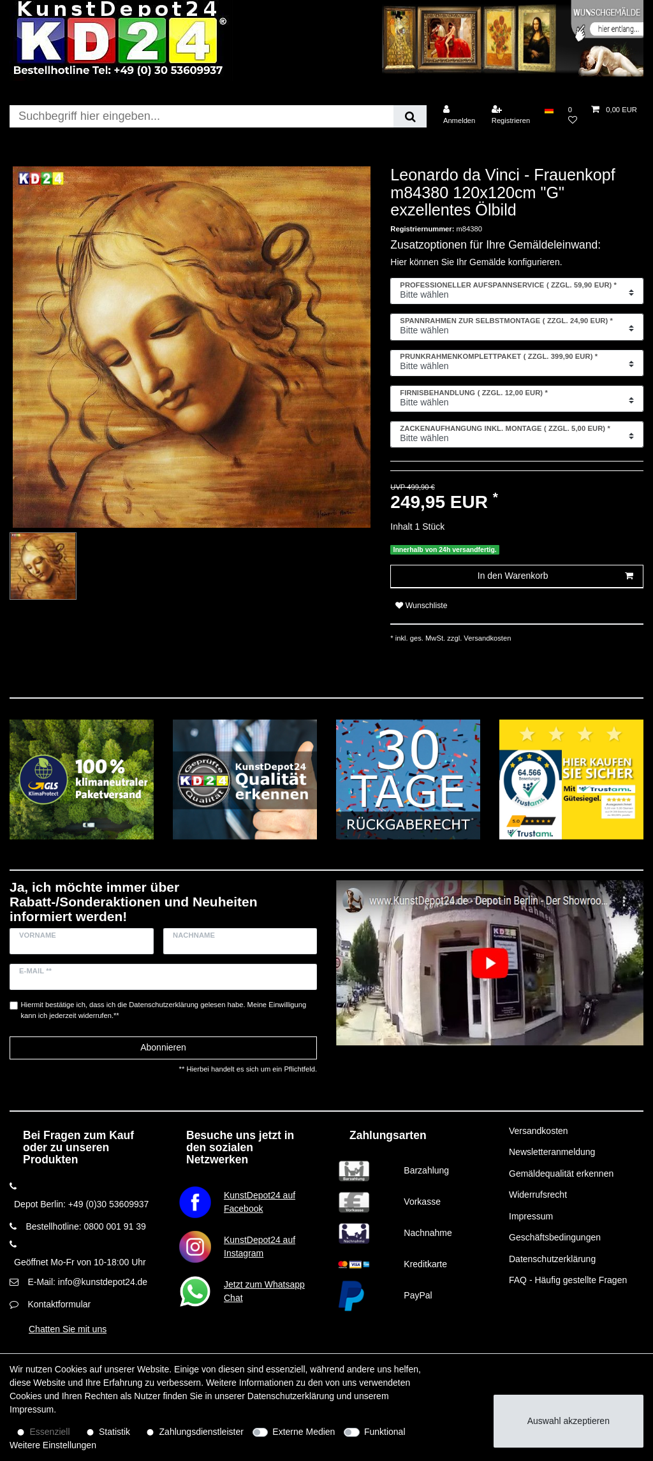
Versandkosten (486, 638)
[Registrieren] (511, 115)
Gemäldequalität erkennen (561, 1173)
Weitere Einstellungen (53, 1445)
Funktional (385, 1432)
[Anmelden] (459, 115)
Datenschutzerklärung (552, 1259)
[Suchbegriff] (201, 116)
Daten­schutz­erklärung (290, 1396)
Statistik (114, 1432)
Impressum (531, 1216)
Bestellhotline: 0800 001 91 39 (85, 1226)
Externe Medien (303, 1432)
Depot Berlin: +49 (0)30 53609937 (81, 1204)
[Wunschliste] (572, 115)
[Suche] (409, 116)
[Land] (549, 110)
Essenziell (50, 1432)
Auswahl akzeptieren (568, 1421)
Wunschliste (421, 605)
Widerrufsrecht (538, 1194)
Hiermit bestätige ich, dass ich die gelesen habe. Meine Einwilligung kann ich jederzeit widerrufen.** (164, 1010)
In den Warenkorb (555, 576)
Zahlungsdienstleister (201, 1432)
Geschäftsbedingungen (555, 1237)
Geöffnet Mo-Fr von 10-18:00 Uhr (80, 1262)
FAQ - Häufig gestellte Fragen (568, 1280)
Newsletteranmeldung (552, 1152)
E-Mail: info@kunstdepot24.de (87, 1282)
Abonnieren (163, 1047)
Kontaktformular (59, 1304)
